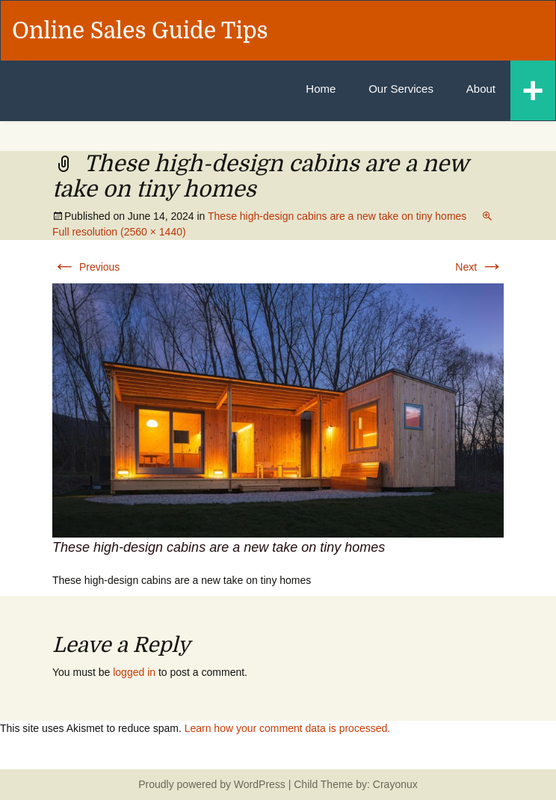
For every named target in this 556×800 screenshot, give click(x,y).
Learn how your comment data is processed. (287, 728)
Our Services (400, 88)
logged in (134, 672)
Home (321, 88)
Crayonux (394, 784)
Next (479, 267)
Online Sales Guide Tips (140, 30)
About (480, 88)
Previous (86, 267)
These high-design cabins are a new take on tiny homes (337, 216)
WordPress (259, 784)
